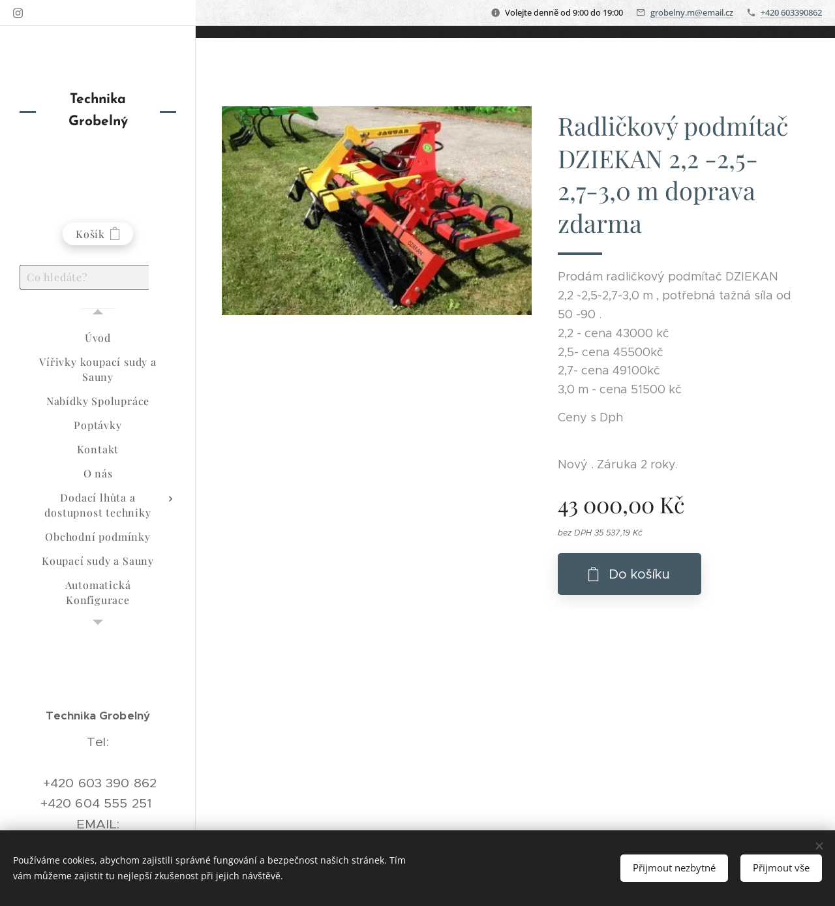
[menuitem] (98, 337)
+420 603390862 (791, 12)
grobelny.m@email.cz (691, 12)
